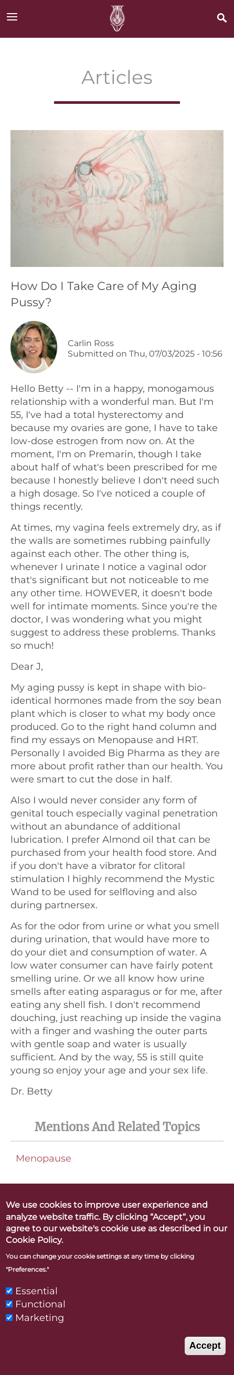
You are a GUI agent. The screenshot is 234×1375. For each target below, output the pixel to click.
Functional (40, 1321)
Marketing (39, 1334)
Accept (205, 1362)
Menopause (43, 1158)
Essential (36, 1307)
